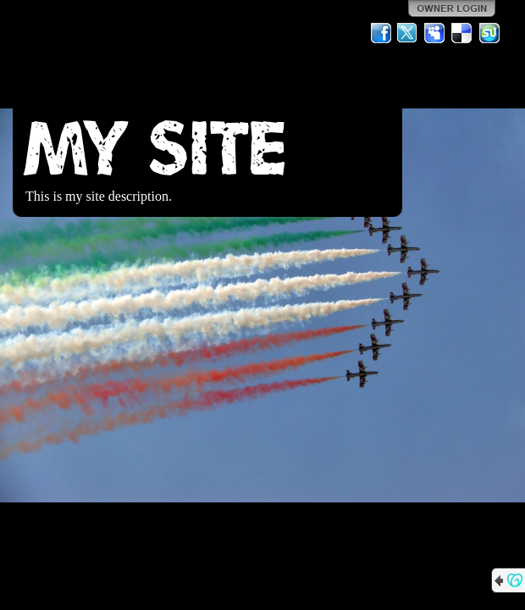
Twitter (408, 33)
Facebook (381, 33)
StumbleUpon (489, 33)
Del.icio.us (462, 33)
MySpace (435, 33)
